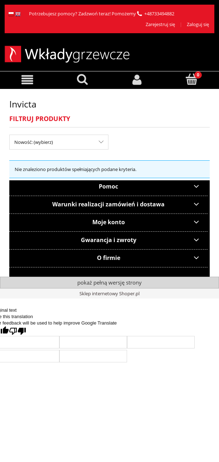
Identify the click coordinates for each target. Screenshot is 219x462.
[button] (27, 79)
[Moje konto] (137, 79)
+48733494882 (159, 13)
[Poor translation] (17, 331)
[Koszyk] (192, 79)
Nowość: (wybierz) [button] (33, 142)
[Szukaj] (82, 79)
